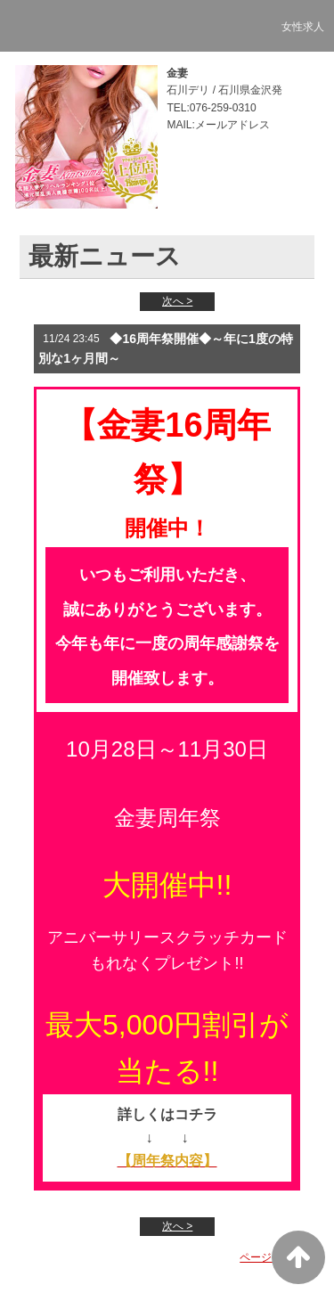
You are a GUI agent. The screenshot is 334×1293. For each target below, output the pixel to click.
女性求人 (302, 26)
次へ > (177, 301)
